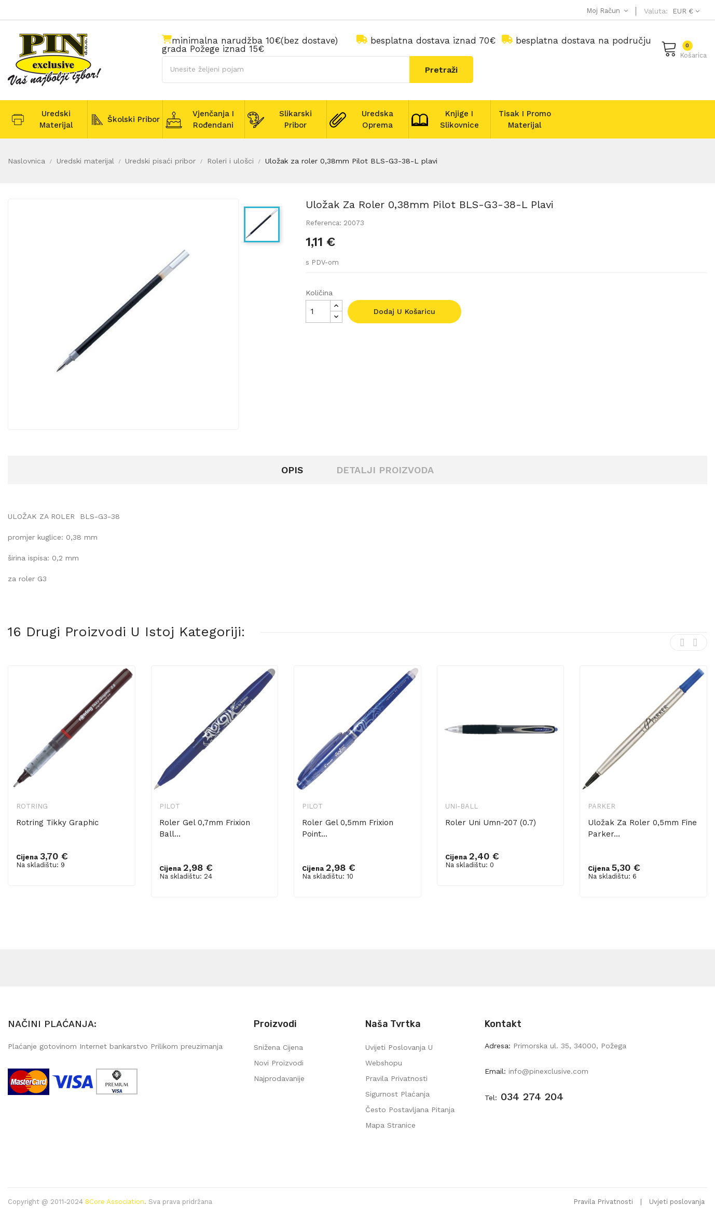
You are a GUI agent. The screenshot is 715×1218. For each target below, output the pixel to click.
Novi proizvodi (279, 1063)
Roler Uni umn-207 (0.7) (490, 822)
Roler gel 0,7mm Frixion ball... (204, 828)
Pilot (169, 806)
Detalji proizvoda (385, 469)
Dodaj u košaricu (404, 311)
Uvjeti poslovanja (677, 1202)
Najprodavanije (279, 1078)
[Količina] (318, 311)
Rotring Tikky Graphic (57, 822)
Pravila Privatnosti (603, 1202)
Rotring (32, 806)
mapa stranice (390, 1125)
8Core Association (114, 1202)
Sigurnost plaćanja (397, 1094)
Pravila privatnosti (396, 1078)
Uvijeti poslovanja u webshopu (399, 1055)
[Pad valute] (684, 11)
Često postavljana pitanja (410, 1109)
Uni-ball (461, 806)
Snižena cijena (278, 1047)
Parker (601, 806)
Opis (292, 469)
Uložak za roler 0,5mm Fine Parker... (642, 828)
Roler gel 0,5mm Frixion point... (347, 828)
